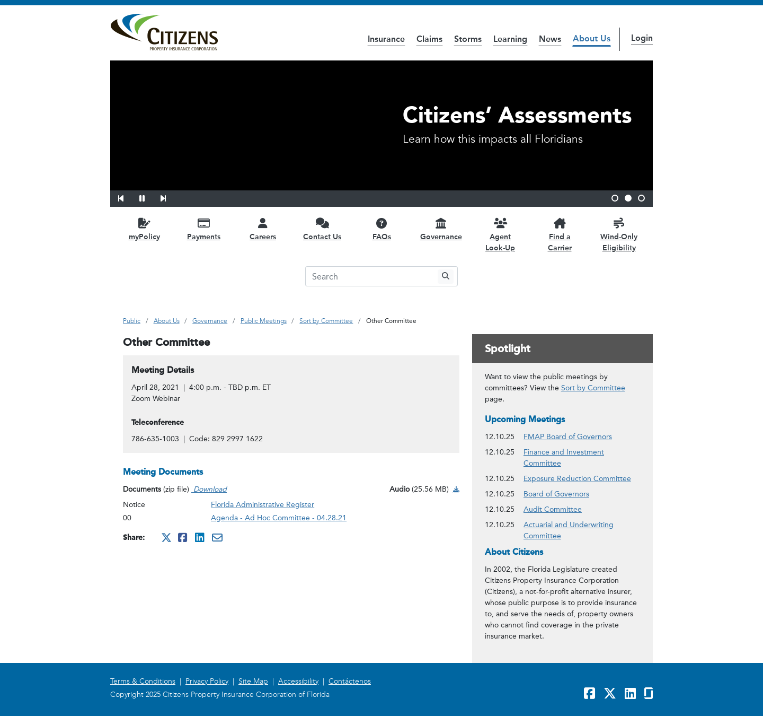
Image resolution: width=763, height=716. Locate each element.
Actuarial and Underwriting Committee (582, 530)
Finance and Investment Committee (582, 458)
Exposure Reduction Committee (577, 478)
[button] (127, 197)
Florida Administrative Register (262, 504)
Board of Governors (556, 493)
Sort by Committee (593, 387)
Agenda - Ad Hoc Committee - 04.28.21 (279, 517)
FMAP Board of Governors (568, 436)
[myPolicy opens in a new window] (144, 228)
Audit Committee (553, 509)
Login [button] (642, 38)
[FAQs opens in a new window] (381, 228)
